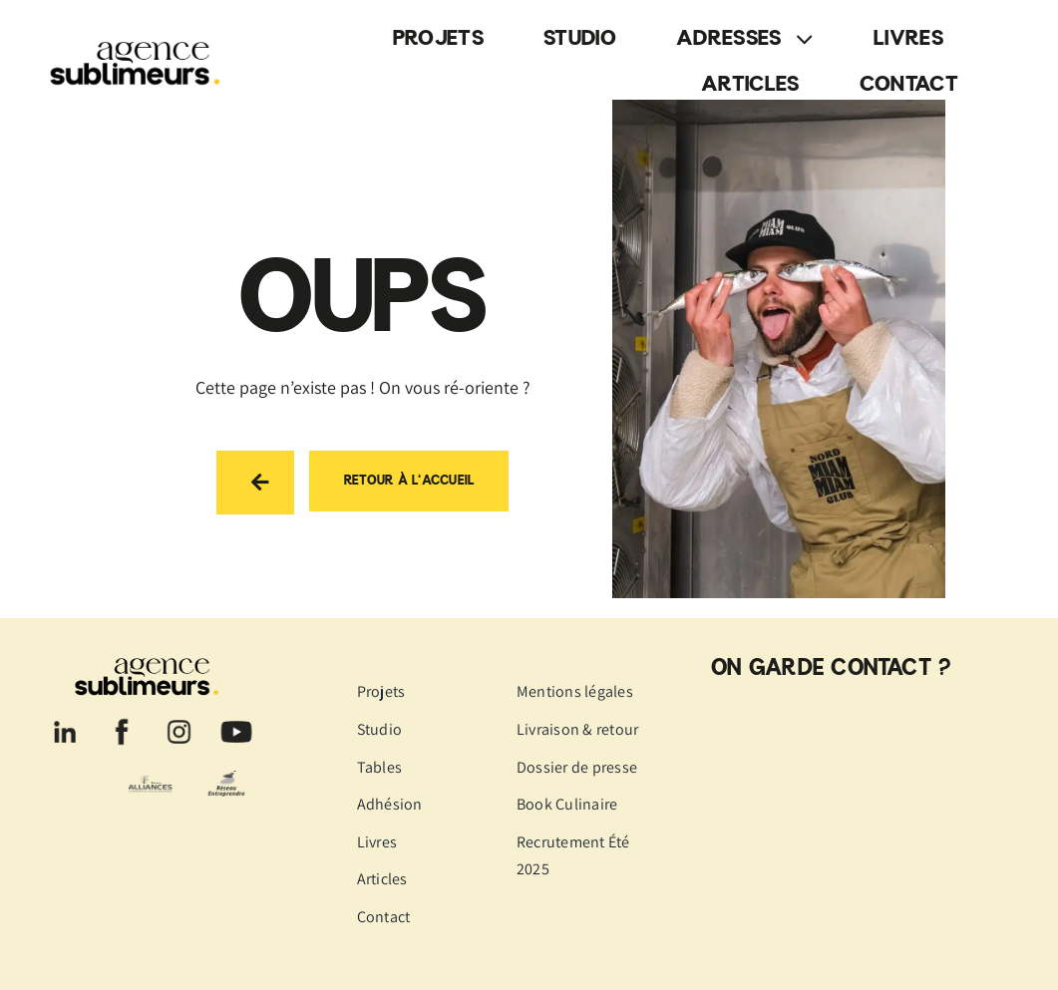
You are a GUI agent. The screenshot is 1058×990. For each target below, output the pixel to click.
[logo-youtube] (236, 720)
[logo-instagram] (179, 720)
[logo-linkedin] (65, 720)
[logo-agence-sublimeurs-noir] (139, 37)
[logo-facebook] (122, 720)
